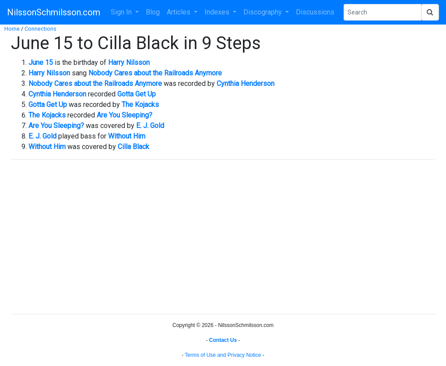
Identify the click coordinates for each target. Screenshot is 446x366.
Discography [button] (263, 12)
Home (12, 28)
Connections (40, 28)
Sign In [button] (122, 12)
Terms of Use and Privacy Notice (223, 355)
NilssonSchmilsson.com (53, 12)
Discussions (315, 12)
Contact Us (223, 340)
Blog (153, 12)
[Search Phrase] (382, 12)
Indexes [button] (217, 12)
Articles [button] (179, 12)
